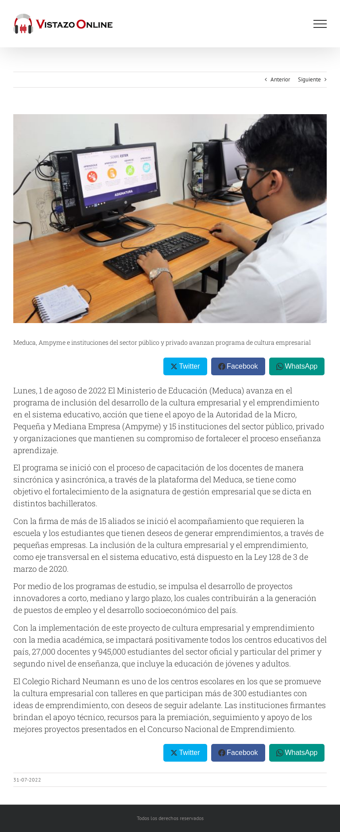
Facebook (242, 366)
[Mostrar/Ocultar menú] (320, 24)
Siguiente (309, 79)
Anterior (280, 79)
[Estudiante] (170, 218)
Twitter (189, 366)
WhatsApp (301, 366)
